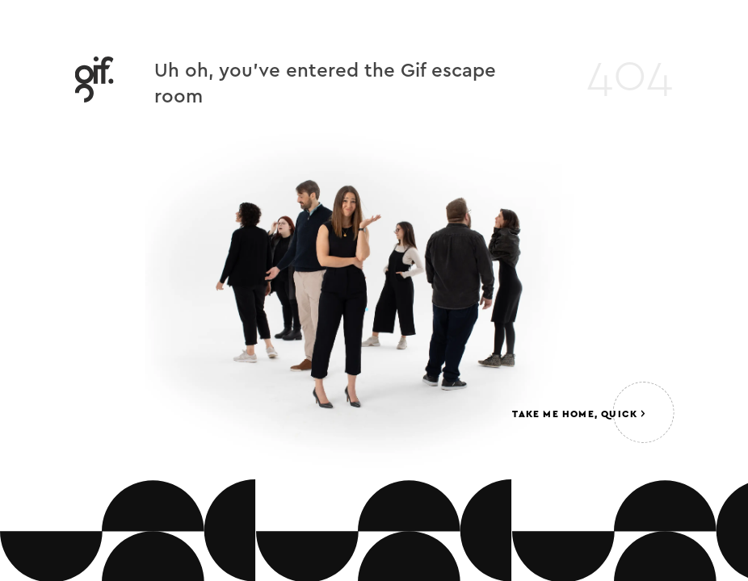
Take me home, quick (578, 414)
